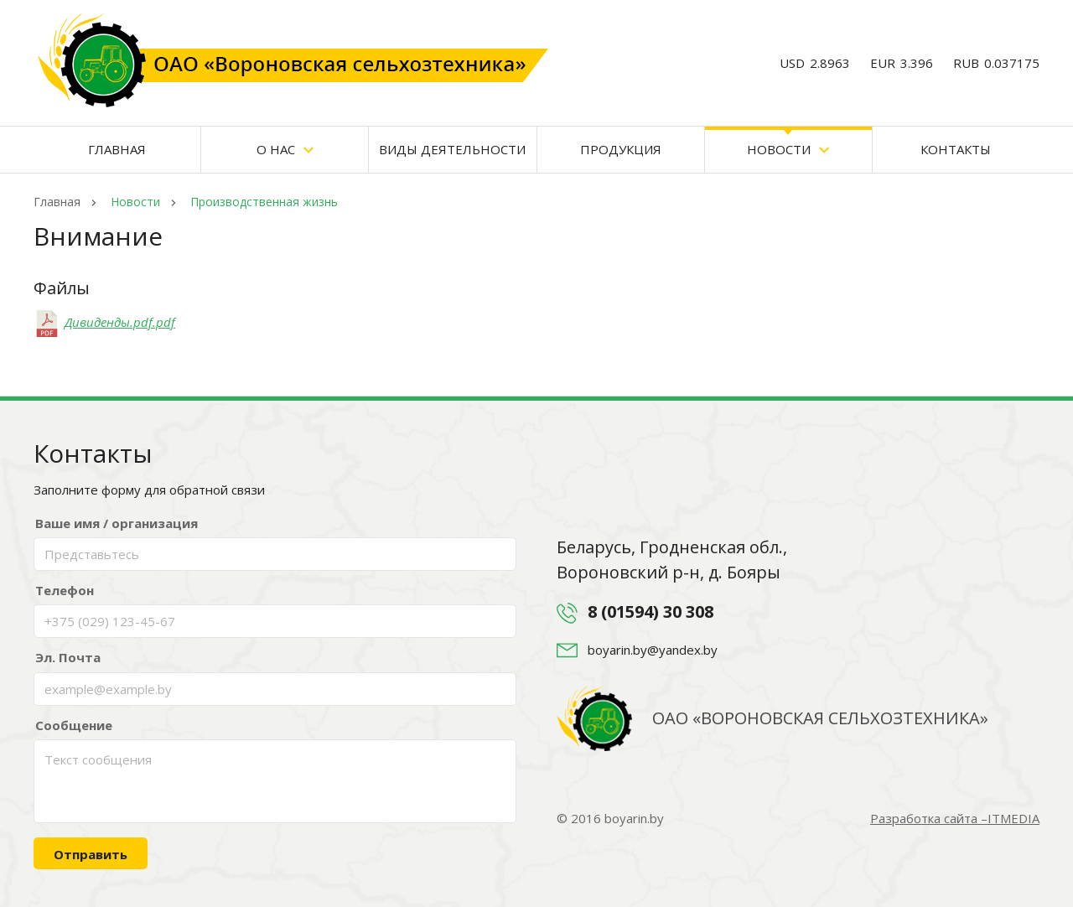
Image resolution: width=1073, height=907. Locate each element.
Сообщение (73, 725)
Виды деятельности (452, 149)
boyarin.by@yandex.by (653, 649)
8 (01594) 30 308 (650, 611)
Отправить (90, 854)
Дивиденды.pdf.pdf (104, 322)
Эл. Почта (68, 657)
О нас (285, 149)
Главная (117, 149)
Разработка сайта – (954, 818)
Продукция (620, 149)
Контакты (955, 149)
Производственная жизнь (262, 202)
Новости (788, 149)
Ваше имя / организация (116, 523)
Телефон (64, 590)
